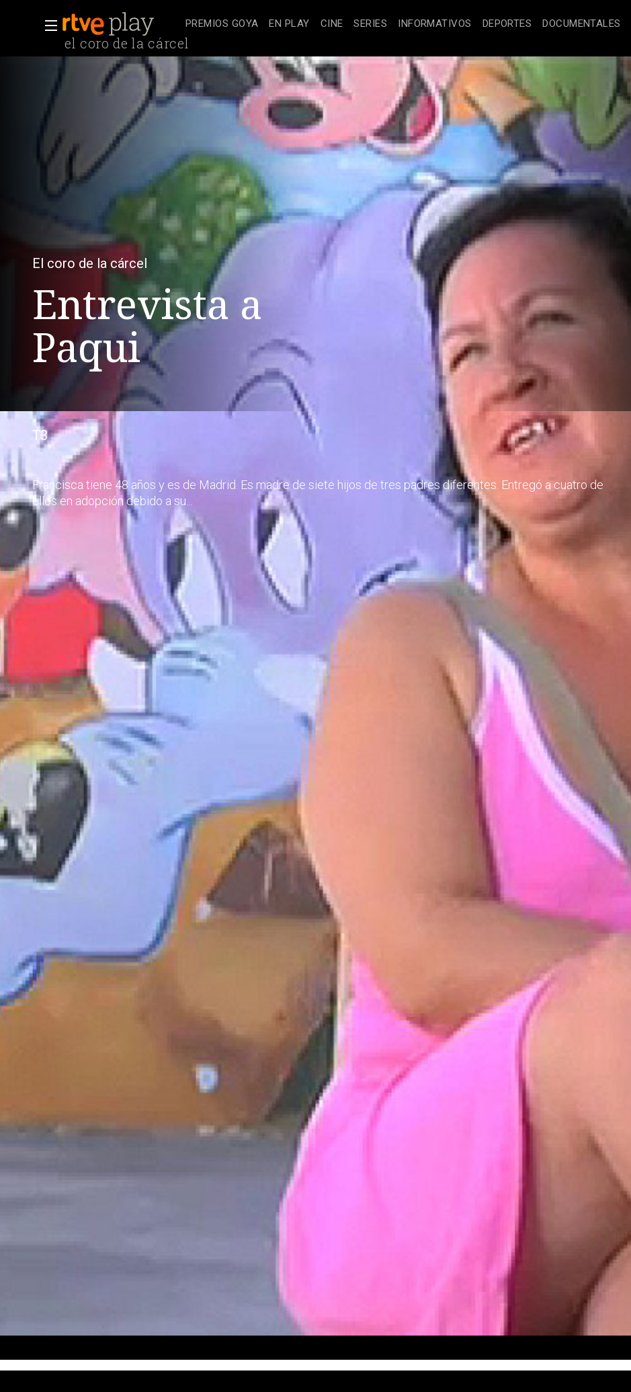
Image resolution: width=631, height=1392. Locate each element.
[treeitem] (221, 24)
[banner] (121, 24)
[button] (47, 25)
